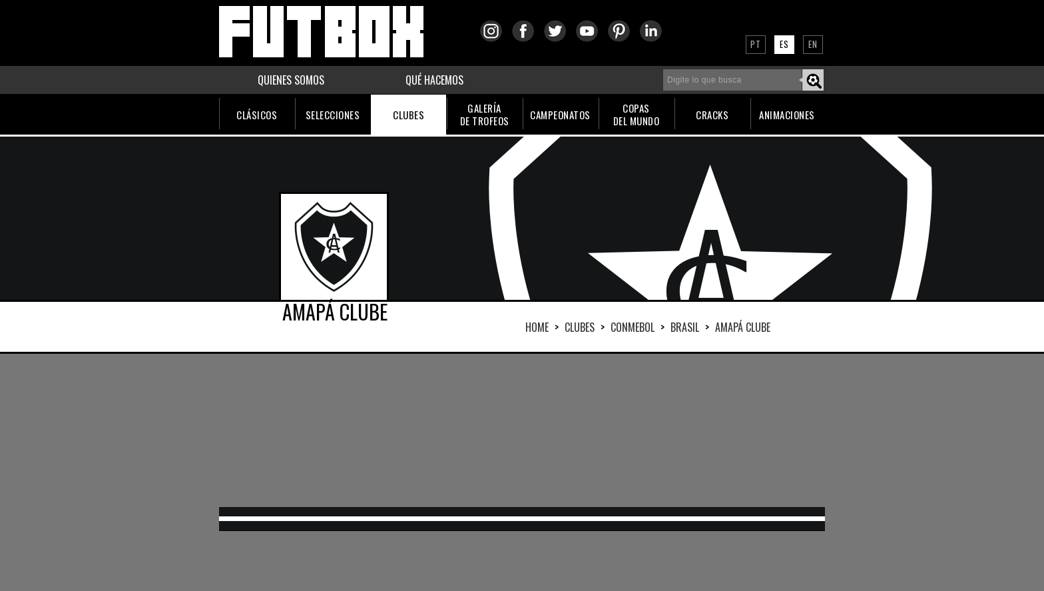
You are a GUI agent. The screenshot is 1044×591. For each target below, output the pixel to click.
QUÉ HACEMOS (434, 80)
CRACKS (712, 114)
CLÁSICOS (256, 114)
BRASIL (684, 327)
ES (784, 44)
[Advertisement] (522, 430)
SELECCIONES (333, 114)
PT (755, 44)
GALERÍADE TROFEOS (484, 114)
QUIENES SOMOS (291, 80)
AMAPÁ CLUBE (742, 327)
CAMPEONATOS (560, 114)
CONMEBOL (632, 327)
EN (813, 44)
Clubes (580, 327)
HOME (537, 327)
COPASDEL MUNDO (636, 114)
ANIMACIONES (787, 114)
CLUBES (408, 114)
